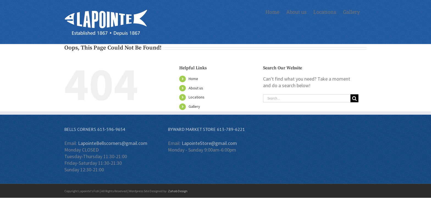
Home (193, 78)
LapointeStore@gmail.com (209, 143)
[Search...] (306, 98)
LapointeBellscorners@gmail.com (112, 143)
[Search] (354, 98)
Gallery (194, 106)
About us (196, 88)
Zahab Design (177, 191)
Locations (197, 97)
